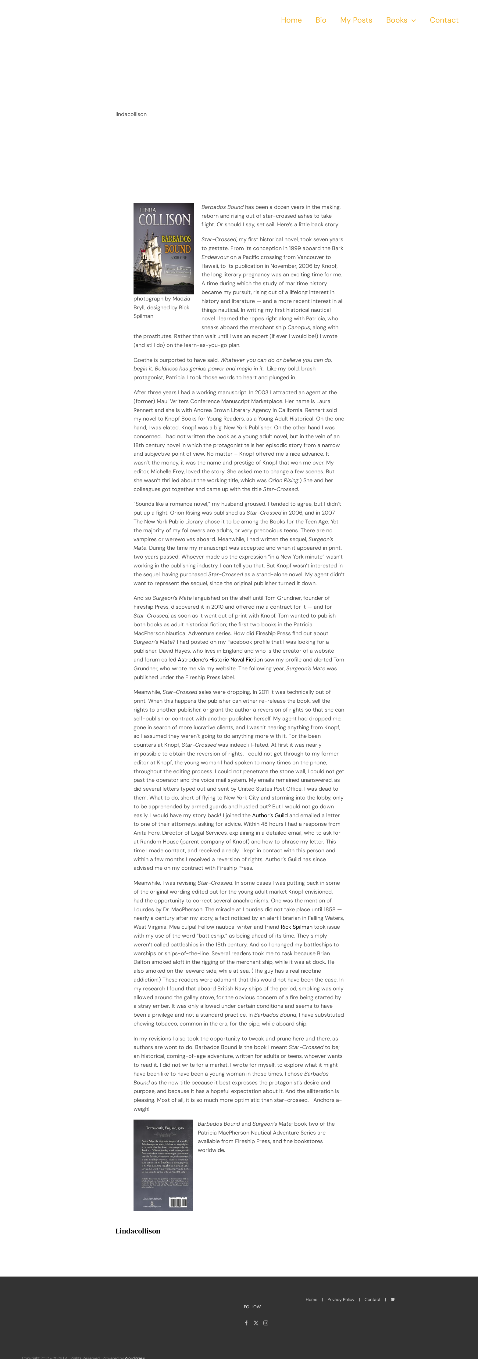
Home (311, 1299)
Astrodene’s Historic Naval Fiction (221, 659)
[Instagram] (265, 1323)
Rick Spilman (297, 927)
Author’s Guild (270, 815)
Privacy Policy (341, 1299)
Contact (372, 1299)
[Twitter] (256, 1323)
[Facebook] (246, 1323)
